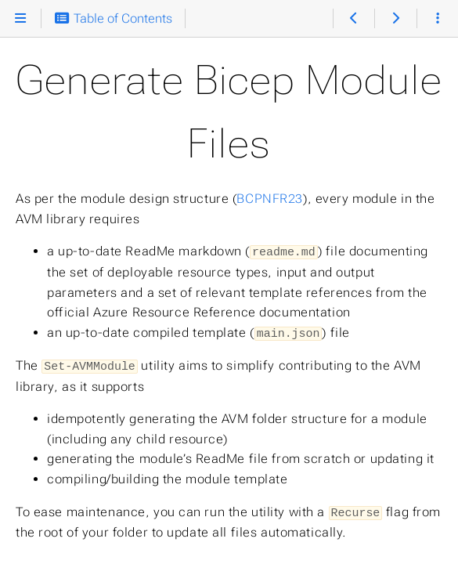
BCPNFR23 (269, 198)
